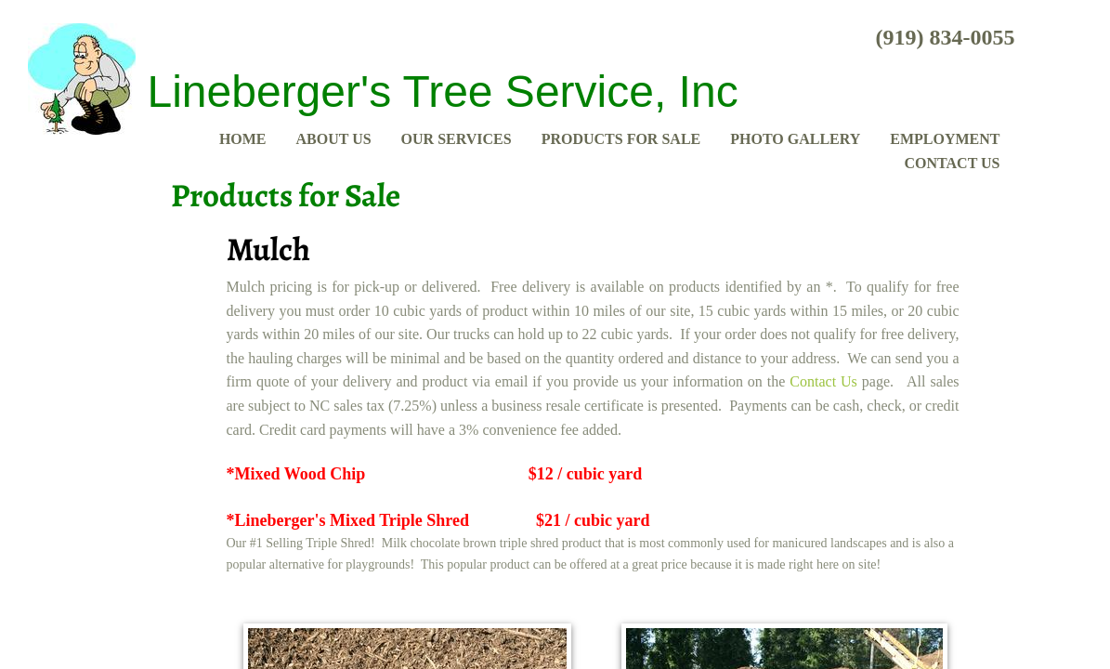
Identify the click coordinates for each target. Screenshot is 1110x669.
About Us (334, 139)
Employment (944, 139)
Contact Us (952, 163)
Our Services (456, 139)
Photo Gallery (795, 139)
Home (243, 139)
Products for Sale (621, 139)
